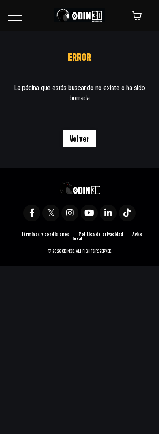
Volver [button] (80, 138)
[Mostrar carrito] (137, 15)
